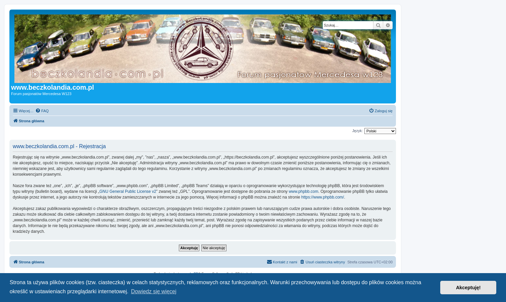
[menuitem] (42, 111)
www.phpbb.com (303, 191)
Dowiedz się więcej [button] (153, 291)
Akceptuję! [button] (468, 287)
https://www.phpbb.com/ (322, 197)
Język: (357, 131)
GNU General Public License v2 (127, 191)
